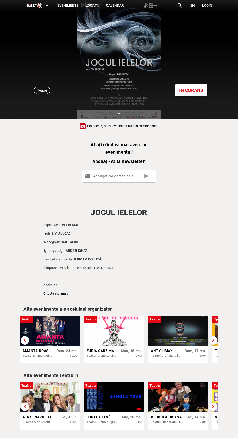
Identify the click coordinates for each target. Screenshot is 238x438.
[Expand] (38, 5)
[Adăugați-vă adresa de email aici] (120, 176)
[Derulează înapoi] (25, 340)
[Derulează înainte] (213, 340)
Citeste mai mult (55, 293)
